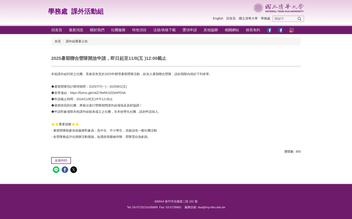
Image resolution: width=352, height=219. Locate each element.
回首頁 (231, 18)
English (218, 18)
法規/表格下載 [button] (164, 30)
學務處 (58, 11)
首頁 (58, 41)
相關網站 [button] (232, 30)
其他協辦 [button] (211, 30)
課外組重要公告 (77, 41)
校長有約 (253, 30)
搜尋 (299, 19)
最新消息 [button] (76, 30)
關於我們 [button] (97, 30)
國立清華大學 (248, 18)
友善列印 (61, 160)
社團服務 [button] (118, 30)
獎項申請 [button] (190, 30)
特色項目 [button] (139, 30)
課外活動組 (87, 11)
